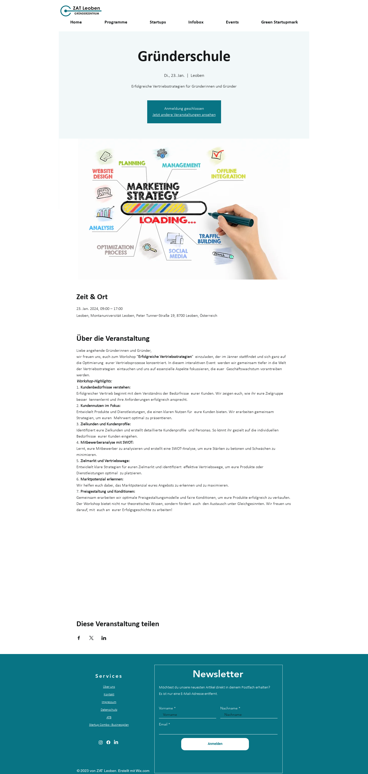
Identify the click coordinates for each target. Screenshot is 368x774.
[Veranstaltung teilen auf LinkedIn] (103, 638)
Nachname (229, 708)
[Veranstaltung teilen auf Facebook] (78, 638)
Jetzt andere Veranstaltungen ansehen (184, 115)
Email (163, 724)
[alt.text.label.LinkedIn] (116, 742)
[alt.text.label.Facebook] (108, 742)
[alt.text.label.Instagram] (100, 742)
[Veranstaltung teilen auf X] (91, 638)
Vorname (166, 708)
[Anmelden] (215, 744)
